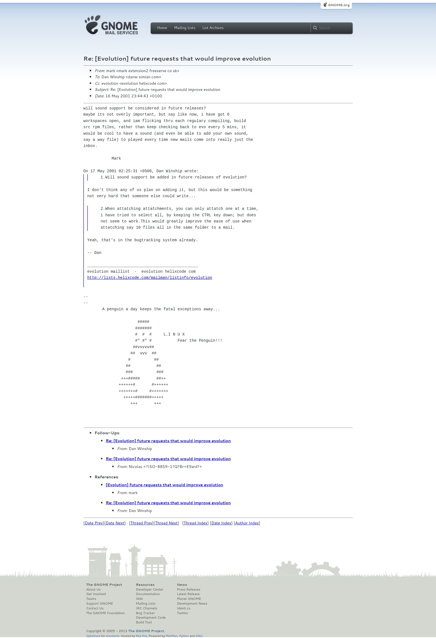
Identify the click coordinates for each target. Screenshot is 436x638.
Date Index (221, 523)
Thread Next (166, 523)
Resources (145, 584)
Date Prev (94, 523)
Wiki (139, 598)
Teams (91, 598)
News (182, 584)
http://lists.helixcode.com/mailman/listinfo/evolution (149, 277)
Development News (192, 603)
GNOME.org (339, 5)
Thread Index (196, 523)
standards (112, 636)
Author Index (247, 523)
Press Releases (188, 589)
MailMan (171, 636)
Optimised (93, 636)
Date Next (114, 523)
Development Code (151, 617)
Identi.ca (183, 608)
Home (162, 27)
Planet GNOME (189, 598)
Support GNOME (99, 603)
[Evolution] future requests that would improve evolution (164, 485)
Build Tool (144, 622)
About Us (93, 589)
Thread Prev (141, 523)
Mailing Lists (184, 27)
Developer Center (149, 589)
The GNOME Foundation (105, 613)
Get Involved (96, 594)
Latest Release (188, 594)
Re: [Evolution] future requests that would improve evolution (168, 441)
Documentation (148, 594)
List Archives (213, 27)
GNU (199, 636)
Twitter (182, 613)
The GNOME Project (104, 584)
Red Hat (141, 636)
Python (184, 636)
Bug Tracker (145, 613)
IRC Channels (146, 608)
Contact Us (95, 608)
